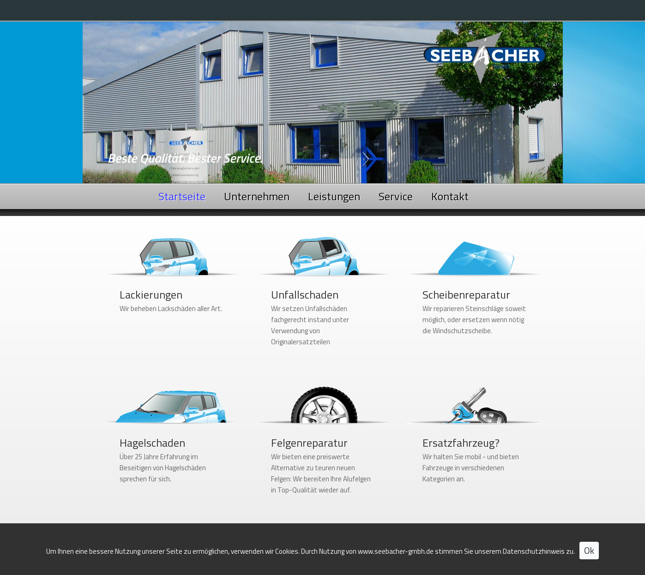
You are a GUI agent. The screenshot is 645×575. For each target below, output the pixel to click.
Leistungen (334, 196)
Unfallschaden (304, 294)
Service (396, 196)
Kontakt (450, 196)
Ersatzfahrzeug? (461, 442)
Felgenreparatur (309, 442)
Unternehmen (256, 196)
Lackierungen (151, 294)
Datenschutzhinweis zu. (539, 552)
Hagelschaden (152, 442)
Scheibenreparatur (466, 294)
